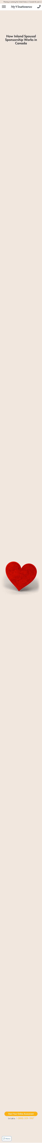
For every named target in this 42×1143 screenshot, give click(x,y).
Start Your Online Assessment (21, 1113)
